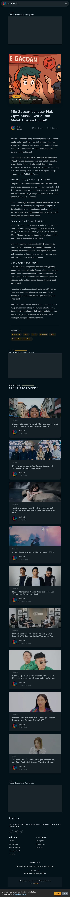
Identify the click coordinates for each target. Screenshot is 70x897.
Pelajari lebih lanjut (20, 894)
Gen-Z (26, 343)
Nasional (17, 96)
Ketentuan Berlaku (15, 847)
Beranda (12, 840)
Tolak (65, 893)
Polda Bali (43, 343)
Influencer (39, 847)
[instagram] (21, 832)
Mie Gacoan (16, 343)
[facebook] (16, 832)
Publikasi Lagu (40, 844)
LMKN (52, 343)
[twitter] (11, 832)
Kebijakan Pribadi (14, 851)
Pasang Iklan (40, 840)
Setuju (58, 893)
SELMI (34, 343)
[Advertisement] (35, 30)
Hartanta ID (36, 883)
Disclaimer (12, 854)
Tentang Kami (13, 844)
